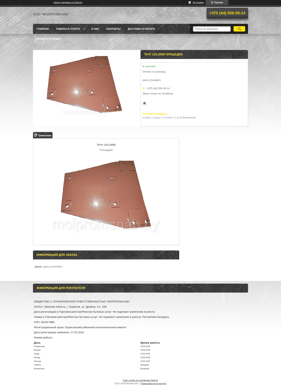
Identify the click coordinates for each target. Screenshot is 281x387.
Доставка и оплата (141, 28)
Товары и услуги (68, 28)
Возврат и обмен (49, 38)
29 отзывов (198, 2)
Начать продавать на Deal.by (68, 2)
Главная (43, 28)
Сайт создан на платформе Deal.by (140, 380)
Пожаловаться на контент (153, 383)
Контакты (113, 28)
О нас (95, 28)
